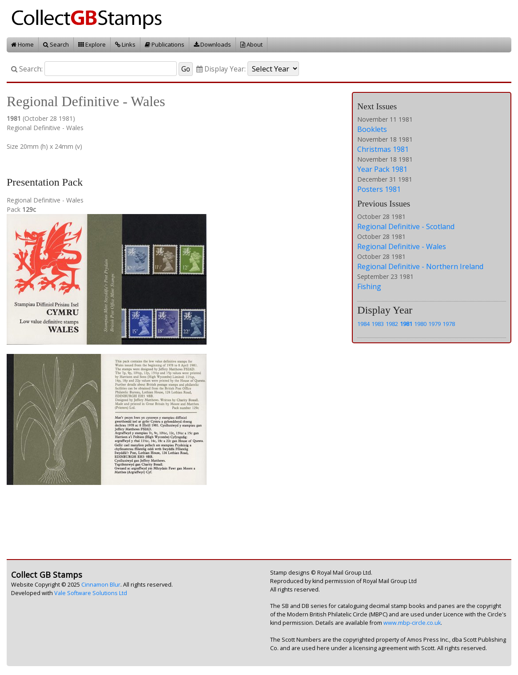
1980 (420, 324)
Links (125, 44)
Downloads (212, 44)
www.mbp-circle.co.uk (412, 623)
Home (22, 44)
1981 (406, 324)
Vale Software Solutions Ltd (90, 593)
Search (56, 44)
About (251, 44)
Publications (164, 44)
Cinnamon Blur (100, 584)
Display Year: (221, 69)
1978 (448, 324)
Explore (92, 44)
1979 (434, 324)
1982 (392, 324)
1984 (363, 324)
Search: (27, 69)
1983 (377, 324)
